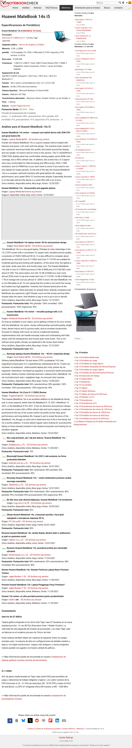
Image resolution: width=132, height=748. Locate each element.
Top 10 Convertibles (83, 385)
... (129, 8)
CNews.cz (13, 540)
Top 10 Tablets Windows (85, 391)
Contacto (118, 8)
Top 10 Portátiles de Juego (86, 360)
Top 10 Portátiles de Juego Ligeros (89, 370)
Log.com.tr (19, 503)
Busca (107, 8)
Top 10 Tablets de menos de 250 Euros (91, 394)
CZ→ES (24, 540)
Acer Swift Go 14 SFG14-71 (85, 242)
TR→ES (30, 503)
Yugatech (13, 396)
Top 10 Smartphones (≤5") (86, 403)
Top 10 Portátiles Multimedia (87, 357)
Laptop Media (15, 139)
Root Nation (19, 246)
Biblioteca (66, 8)
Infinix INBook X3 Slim (83, 226)
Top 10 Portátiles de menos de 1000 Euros (92, 412)
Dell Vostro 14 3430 (82, 218)
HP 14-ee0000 (80, 201)
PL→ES (26, 444)
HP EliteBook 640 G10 (83, 150)
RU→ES (21, 521)
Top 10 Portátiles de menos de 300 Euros (92, 419)
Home (15, 8)
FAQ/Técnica (51, 8)
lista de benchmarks (37, 660)
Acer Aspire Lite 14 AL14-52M (86, 51)
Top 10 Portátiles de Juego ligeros (89, 364)
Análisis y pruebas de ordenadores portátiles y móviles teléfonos (51, 729)
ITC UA (12, 521)
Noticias (37, 8)
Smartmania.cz (16, 555)
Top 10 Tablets (81, 388)
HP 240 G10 (80, 158)
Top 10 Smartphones (83, 400)
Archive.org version (40, 139)
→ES (21, 599)
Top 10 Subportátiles (83, 379)
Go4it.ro (12, 599)
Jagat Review (15, 576)
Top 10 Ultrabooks (82, 382)
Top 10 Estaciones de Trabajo (87, 376)
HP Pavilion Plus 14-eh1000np (86, 209)
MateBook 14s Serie (31, 31)
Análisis (26, 8)
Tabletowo (13, 485)
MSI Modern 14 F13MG (84, 69)
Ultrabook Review (16, 318)
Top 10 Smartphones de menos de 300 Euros (93, 406)
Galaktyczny (14, 444)
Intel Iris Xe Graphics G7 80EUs (31, 45)
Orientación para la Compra (87, 8)
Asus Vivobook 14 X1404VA (85, 193)
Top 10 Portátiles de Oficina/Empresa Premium (94, 373)
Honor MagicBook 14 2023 (85, 280)
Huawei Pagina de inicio (20, 106)
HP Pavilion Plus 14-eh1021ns (86, 234)
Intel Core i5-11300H (10, 38)
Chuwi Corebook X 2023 (84, 185)
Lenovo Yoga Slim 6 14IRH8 (85, 177)
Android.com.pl (16, 463)
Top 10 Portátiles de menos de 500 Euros (92, 415)
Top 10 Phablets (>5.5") (84, 397)
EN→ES (27, 139)
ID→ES (27, 576)
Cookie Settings (66, 737)
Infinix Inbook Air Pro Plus (84, 99)
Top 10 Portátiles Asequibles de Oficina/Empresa (95, 367)
